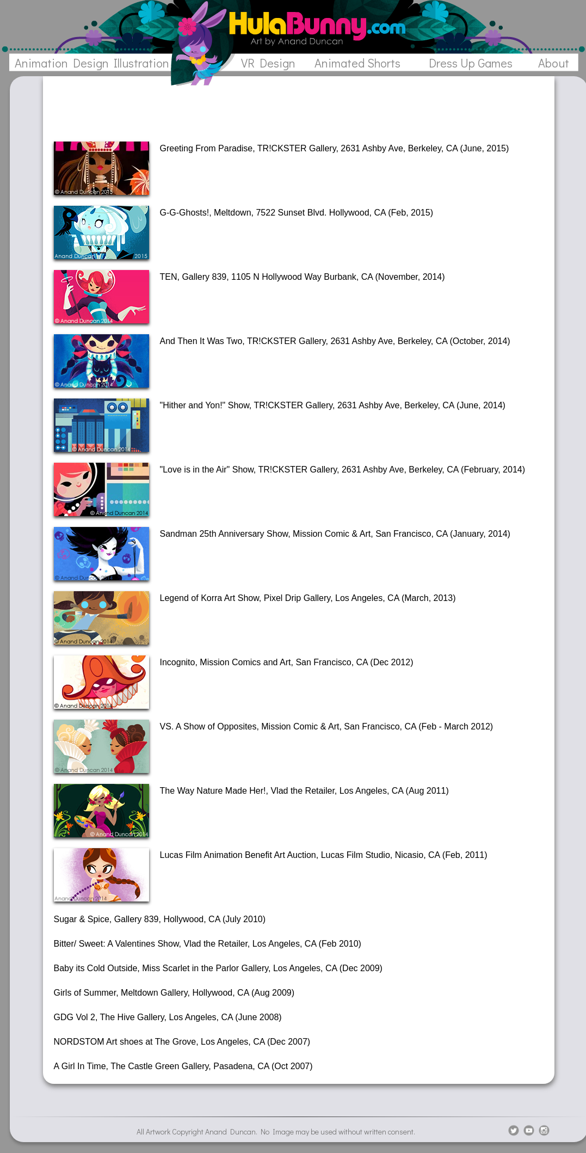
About (553, 63)
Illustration (141, 63)
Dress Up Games (471, 63)
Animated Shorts (357, 63)
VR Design (268, 63)
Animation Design (62, 63)
